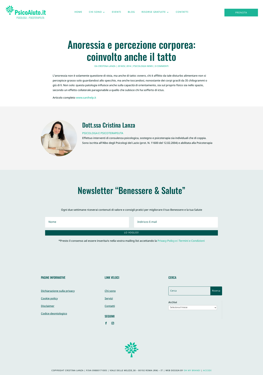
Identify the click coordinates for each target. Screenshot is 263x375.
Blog (131, 13)
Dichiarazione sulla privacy (58, 291)
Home (78, 13)
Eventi (116, 13)
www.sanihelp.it (86, 98)
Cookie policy (49, 299)
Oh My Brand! (192, 370)
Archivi (172, 302)
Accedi (207, 370)
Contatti (182, 13)
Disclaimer (47, 306)
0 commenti (162, 66)
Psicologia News (143, 66)
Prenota (241, 12)
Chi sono (95, 13)
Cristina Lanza (107, 66)
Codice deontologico (54, 314)
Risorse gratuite (154, 13)
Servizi (109, 299)
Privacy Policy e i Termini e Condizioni (181, 241)
